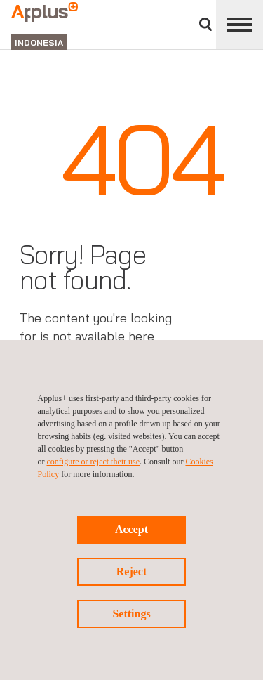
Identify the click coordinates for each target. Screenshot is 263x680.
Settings (131, 614)
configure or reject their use (93, 461)
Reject (131, 571)
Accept (131, 529)
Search (205, 24)
